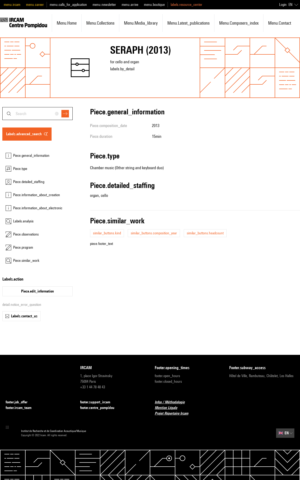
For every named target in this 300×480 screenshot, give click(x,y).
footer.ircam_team (21, 407)
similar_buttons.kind (107, 233)
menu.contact (279, 23)
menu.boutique (154, 4)
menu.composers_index (239, 23)
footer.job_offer (19, 402)
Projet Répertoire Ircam (174, 413)
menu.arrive (130, 4)
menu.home (67, 23)
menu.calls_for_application (68, 4)
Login (283, 4)
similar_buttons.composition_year (154, 233)
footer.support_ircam (98, 402)
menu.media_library (141, 23)
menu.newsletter (104, 4)
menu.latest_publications (188, 23)
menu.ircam (12, 4)
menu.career (35, 4)
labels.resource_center (186, 4)
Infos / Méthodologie (172, 402)
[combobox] (37, 113)
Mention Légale (169, 407)
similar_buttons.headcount (205, 233)
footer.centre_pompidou (100, 407)
